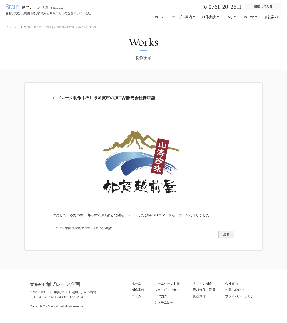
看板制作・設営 (204, 290)
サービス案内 (183, 17)
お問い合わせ (234, 290)
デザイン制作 (202, 283)
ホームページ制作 (167, 283)
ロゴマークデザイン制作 (97, 228)
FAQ (231, 17)
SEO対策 (161, 296)
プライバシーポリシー (241, 296)
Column (249, 17)
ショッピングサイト (168, 290)
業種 (68, 228)
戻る (226, 234)
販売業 (76, 228)
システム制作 (163, 302)
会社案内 (271, 17)
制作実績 (210, 17)
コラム (136, 296)
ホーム (160, 17)
